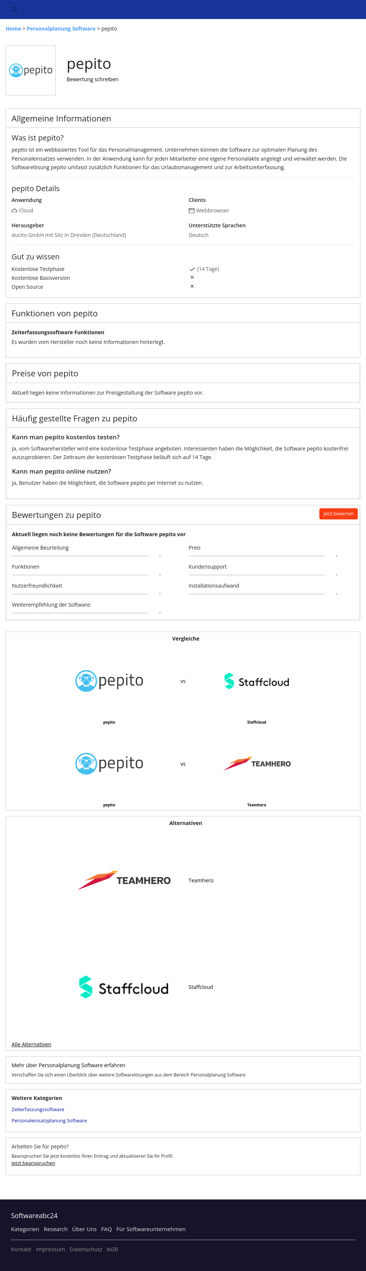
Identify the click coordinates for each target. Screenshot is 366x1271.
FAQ (106, 1229)
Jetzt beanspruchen (33, 1163)
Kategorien (25, 1229)
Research (56, 1229)
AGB (112, 1249)
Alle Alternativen (31, 1044)
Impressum (50, 1249)
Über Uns (84, 1229)
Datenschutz (86, 1249)
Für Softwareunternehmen (151, 1229)
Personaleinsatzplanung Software (49, 1120)
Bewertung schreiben (93, 79)
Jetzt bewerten (338, 513)
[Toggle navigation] (14, 9)
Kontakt (21, 1249)
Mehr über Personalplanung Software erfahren (68, 1065)
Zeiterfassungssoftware (38, 1109)
